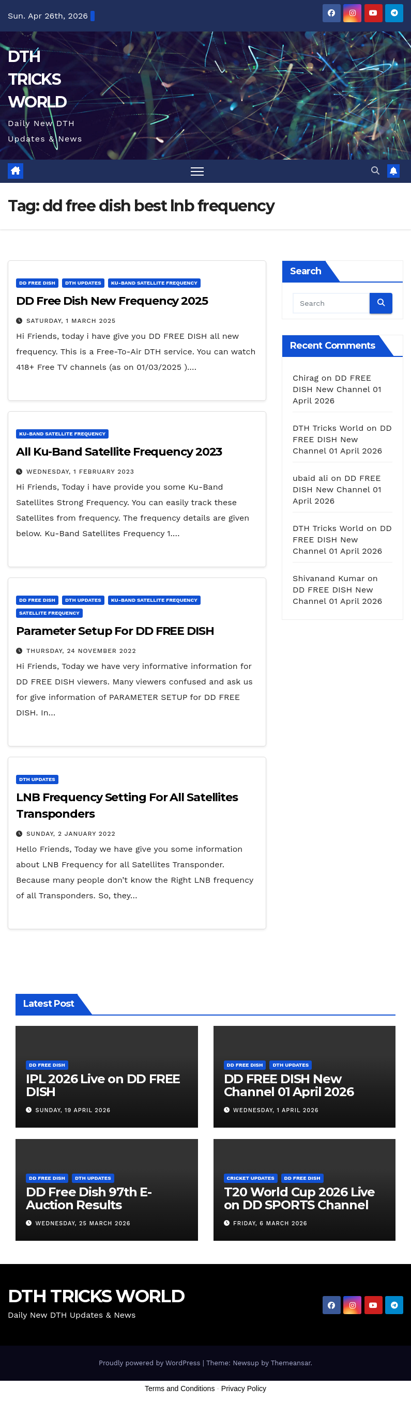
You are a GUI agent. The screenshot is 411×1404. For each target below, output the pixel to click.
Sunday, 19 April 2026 (73, 1110)
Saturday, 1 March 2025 (71, 320)
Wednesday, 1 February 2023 (80, 471)
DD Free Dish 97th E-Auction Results (88, 1198)
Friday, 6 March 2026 (270, 1223)
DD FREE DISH (37, 283)
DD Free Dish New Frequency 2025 (112, 301)
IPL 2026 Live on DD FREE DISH (103, 1085)
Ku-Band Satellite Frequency (154, 283)
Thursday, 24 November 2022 (81, 650)
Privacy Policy (243, 1389)
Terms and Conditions (180, 1389)
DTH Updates (83, 283)
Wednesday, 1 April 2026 (275, 1110)
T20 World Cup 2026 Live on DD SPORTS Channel (299, 1198)
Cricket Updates (251, 1178)
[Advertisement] (206, 1377)
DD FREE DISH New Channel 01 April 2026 (337, 389)
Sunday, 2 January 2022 (71, 834)
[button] (375, 171)
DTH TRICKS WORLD (37, 79)
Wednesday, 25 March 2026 (83, 1223)
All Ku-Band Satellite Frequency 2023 (119, 452)
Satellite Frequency (49, 613)
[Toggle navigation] (197, 171)
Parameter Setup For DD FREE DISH (115, 631)
